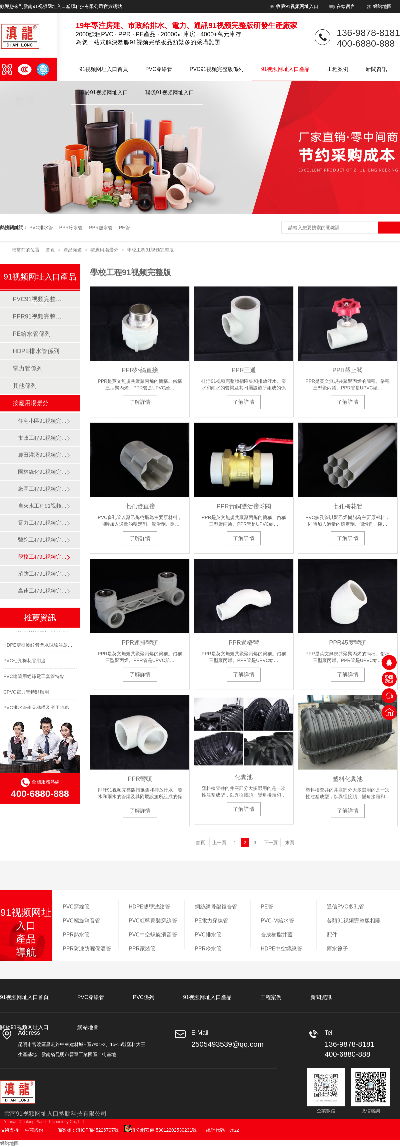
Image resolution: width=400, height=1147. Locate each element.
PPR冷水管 (71, 227)
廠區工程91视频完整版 (42, 489)
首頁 (51, 250)
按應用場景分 (105, 250)
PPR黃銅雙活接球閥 (244, 506)
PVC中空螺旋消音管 (153, 934)
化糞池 (244, 777)
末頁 (289, 842)
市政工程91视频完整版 (42, 438)
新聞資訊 (376, 69)
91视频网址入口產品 (285, 69)
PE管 (124, 227)
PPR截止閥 (347, 370)
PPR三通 (244, 370)
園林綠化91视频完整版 (42, 472)
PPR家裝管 (142, 948)
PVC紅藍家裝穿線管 (153, 920)
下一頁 (271, 842)
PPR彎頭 (140, 779)
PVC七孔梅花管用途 (24, 662)
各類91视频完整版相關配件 (354, 927)
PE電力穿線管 (211, 920)
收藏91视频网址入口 (293, 8)
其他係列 (25, 385)
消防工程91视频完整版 (42, 574)
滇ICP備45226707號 (97, 1130)
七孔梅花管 (348, 506)
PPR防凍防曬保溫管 (87, 948)
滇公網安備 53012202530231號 (160, 1130)
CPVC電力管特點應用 (26, 693)
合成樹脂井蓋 (277, 934)
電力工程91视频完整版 (42, 523)
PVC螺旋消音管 (81, 920)
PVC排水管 (41, 227)
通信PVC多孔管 (345, 906)
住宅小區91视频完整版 (42, 421)
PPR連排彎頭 (140, 642)
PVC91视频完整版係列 (217, 69)
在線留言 (341, 8)
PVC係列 (143, 997)
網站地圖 (378, 8)
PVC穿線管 (158, 69)
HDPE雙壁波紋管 (149, 906)
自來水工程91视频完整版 (42, 506)
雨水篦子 (337, 948)
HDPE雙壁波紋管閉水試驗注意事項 (40, 646)
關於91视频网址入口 (103, 92)
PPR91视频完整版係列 (40, 316)
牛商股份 (34, 1130)
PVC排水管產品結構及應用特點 (36, 709)
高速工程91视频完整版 (42, 591)
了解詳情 (140, 402)
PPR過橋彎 (244, 642)
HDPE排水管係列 (36, 351)
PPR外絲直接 (140, 370)
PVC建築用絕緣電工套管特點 (33, 677)
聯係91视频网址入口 (169, 92)
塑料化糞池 (348, 779)
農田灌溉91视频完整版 (42, 455)
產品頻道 (73, 250)
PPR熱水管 (101, 227)
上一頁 (219, 842)
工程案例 (337, 69)
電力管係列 (28, 368)
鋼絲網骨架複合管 (216, 906)
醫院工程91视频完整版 (42, 540)
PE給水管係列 (32, 333)
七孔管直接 (140, 506)
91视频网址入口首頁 (103, 69)
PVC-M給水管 (277, 920)
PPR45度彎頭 (347, 642)
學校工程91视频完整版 (150, 250)
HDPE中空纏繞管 (281, 948)
